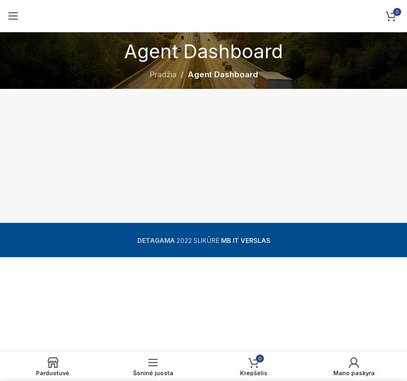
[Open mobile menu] (13, 15)
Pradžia (162, 74)
